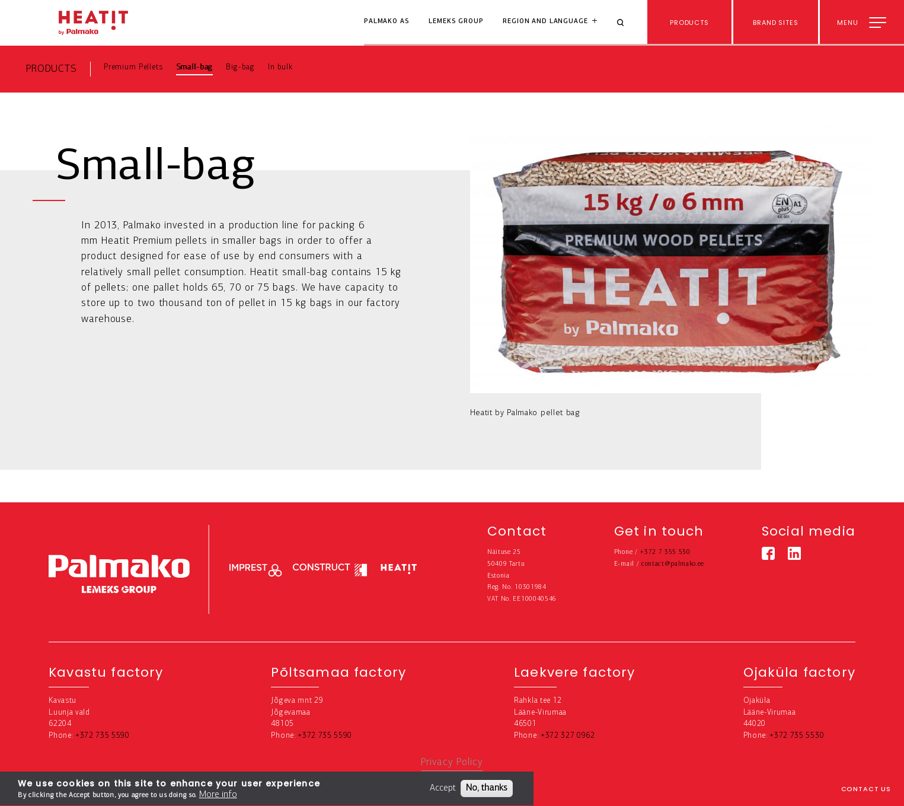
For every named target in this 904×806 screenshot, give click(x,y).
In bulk (280, 67)
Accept (443, 790)
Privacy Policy (452, 762)
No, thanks (486, 790)
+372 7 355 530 (665, 552)
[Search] (625, 23)
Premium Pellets (133, 67)
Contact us (866, 789)
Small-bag (194, 67)
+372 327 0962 (568, 736)
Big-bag (240, 67)
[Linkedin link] (794, 553)
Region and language (545, 21)
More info (218, 796)
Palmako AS (387, 21)
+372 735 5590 (102, 736)
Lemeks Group (456, 21)
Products (51, 69)
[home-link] (93, 23)
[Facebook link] (768, 553)
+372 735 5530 (796, 736)
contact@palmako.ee (672, 564)
